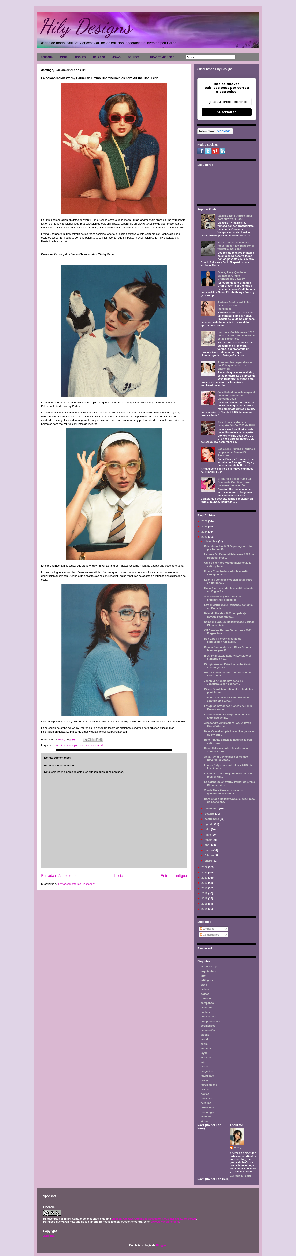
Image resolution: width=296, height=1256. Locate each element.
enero (209, 860)
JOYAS (116, 57)
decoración (208, 1030)
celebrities (207, 1007)
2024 (204, 531)
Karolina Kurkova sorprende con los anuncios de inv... (227, 716)
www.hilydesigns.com (165, 1221)
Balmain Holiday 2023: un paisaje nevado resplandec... (225, 615)
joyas (204, 1053)
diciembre (211, 541)
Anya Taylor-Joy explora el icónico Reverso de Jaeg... (226, 758)
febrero (210, 855)
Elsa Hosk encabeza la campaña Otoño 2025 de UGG (236, 424)
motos (205, 1089)
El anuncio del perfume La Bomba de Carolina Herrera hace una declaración (234, 482)
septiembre (212, 819)
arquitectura (208, 971)
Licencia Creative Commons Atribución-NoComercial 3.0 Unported (154, 1218)
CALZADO (99, 57)
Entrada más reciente (59, 876)
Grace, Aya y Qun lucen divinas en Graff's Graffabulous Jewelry (232, 275)
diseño (92, 745)
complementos (78, 745)
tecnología (207, 1112)
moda (100, 745)
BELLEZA (133, 57)
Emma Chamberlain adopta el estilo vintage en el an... (226, 573)
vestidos (206, 1116)
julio (208, 829)
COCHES (80, 57)
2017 (204, 893)
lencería (206, 1057)
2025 (204, 526)
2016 (204, 898)
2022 (204, 867)
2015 (204, 903)
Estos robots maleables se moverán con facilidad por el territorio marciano (235, 245)
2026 (204, 521)
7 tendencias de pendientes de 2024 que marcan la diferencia (234, 365)
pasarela (206, 1098)
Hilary (237, 1147)
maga (204, 1066)
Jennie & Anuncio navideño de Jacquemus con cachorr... (223, 682)
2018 (204, 888)
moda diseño (209, 1084)
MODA (64, 57)
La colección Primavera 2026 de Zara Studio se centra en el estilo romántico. (236, 335)
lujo (203, 1062)
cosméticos (208, 1025)
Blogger (161, 1245)
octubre (210, 813)
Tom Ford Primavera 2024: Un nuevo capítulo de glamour (227, 699)
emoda (205, 1039)
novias (205, 1093)
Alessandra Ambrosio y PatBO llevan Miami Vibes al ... (227, 724)
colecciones (61, 745)
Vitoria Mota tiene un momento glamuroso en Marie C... (223, 792)
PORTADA (47, 57)
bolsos (205, 993)
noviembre (212, 808)
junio (208, 834)
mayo (209, 839)
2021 (204, 872)
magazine (207, 1071)
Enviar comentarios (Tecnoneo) (76, 883)
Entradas (207, 928)
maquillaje (207, 1075)
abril (208, 844)
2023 (204, 536)
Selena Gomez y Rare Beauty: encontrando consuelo (223, 598)
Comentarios (209, 934)
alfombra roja (209, 966)
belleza (205, 989)
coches (205, 1012)
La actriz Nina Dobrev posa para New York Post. (234, 217)
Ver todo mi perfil (241, 1175)
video (204, 1121)
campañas (207, 1003)
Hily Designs (85, 26)
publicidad (207, 1107)
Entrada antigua (174, 876)
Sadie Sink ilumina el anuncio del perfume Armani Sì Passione (236, 452)
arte (203, 975)
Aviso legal (49, 1235)
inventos (206, 1048)
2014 (204, 908)
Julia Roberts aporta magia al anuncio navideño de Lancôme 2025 (236, 395)
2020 (204, 877)
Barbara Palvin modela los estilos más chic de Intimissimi (234, 305)
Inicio (118, 876)
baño (204, 984)
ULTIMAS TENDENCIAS (160, 57)
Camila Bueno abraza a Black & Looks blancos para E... (228, 649)
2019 (204, 882)
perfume (206, 1103)
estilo (204, 1043)
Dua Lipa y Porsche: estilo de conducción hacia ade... (222, 640)
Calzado (206, 998)
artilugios (207, 980)
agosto (209, 824)
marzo (209, 850)
